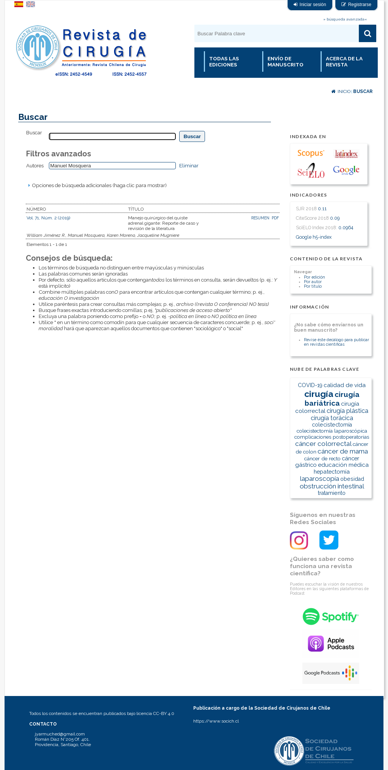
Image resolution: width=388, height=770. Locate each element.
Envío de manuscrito (286, 61)
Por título (313, 286)
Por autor (313, 281)
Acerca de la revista (344, 61)
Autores (35, 165)
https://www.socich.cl (216, 721)
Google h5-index (314, 237)
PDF (275, 218)
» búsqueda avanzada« (345, 19)
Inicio (340, 91)
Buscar (362, 91)
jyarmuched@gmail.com (60, 734)
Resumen (261, 218)
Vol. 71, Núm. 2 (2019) (48, 217)
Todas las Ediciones (224, 61)
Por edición (314, 277)
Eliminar (189, 165)
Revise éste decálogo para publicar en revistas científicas (336, 341)
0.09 (335, 218)
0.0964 (345, 227)
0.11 (322, 208)
